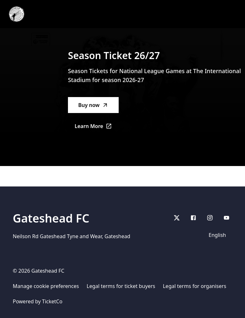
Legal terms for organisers (194, 286)
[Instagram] (210, 217)
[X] (176, 217)
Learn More (97, 128)
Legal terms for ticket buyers (121, 286)
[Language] (218, 235)
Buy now (93, 105)
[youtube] (226, 217)
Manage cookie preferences (46, 286)
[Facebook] (193, 217)
